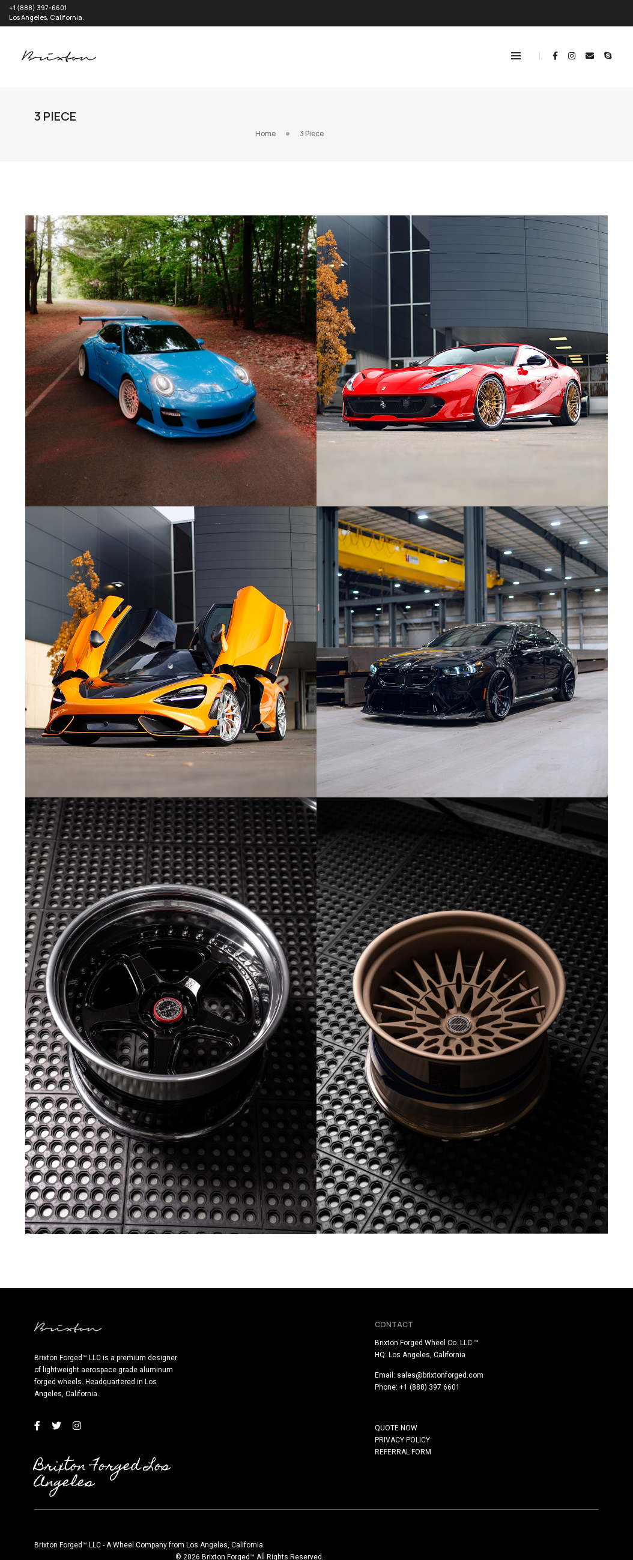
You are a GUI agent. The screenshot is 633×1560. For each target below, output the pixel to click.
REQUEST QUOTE (597, 10)
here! (159, 1552)
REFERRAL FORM (354, 1449)
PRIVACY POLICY (353, 1437)
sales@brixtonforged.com (391, 1372)
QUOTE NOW (347, 1425)
